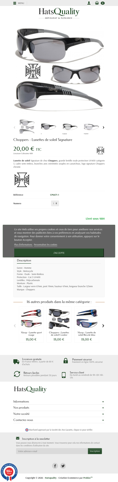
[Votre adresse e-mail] (52, 451)
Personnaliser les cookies (45, 244)
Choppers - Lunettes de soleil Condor (59, 333)
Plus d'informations (23, 244)
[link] (55, 466)
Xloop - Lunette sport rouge (31, 333)
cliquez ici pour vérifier (83, 429)
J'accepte (59, 252)
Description (24, 260)
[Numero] (55, 203)
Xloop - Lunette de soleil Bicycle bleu (87, 333)
